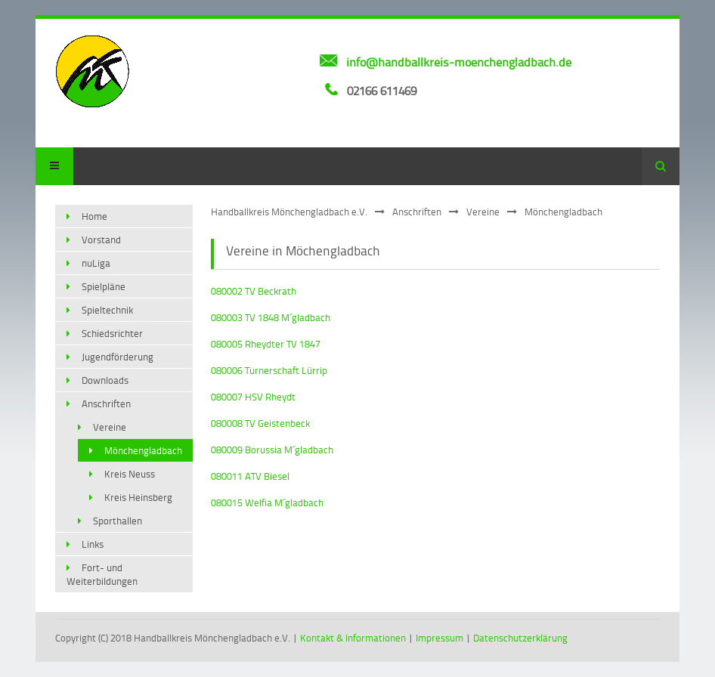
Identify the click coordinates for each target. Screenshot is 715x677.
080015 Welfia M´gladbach (267, 502)
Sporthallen (117, 520)
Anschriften (416, 211)
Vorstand (101, 239)
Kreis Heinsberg (138, 497)
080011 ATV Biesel (250, 476)
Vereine (483, 211)
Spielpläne (103, 286)
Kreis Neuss (129, 474)
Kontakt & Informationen (353, 638)
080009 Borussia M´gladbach (272, 449)
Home (94, 216)
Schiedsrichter (112, 333)
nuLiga (96, 263)
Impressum (439, 638)
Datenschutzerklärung (520, 638)
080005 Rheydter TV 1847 (265, 344)
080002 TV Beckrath (253, 291)
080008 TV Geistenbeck (260, 423)
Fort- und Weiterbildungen (102, 574)
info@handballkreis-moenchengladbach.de (458, 62)
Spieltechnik (107, 310)
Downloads (105, 380)
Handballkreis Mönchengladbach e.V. (289, 211)
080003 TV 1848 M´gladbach (270, 317)
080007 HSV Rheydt (253, 396)
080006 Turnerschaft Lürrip (269, 370)
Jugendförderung (117, 356)
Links (93, 544)
